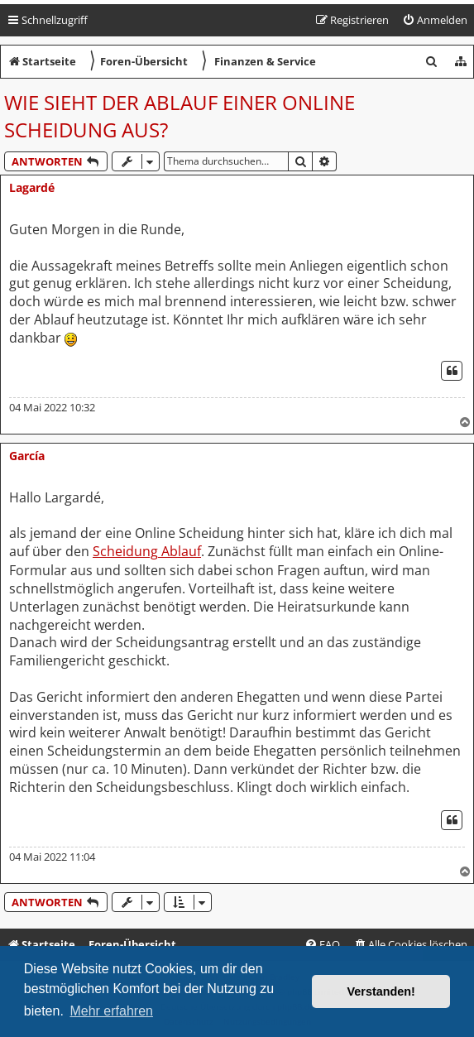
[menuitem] (434, 20)
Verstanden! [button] (381, 991)
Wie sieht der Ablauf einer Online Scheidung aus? (179, 116)
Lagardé (32, 187)
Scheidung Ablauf (147, 551)
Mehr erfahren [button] (111, 1011)
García (27, 455)
